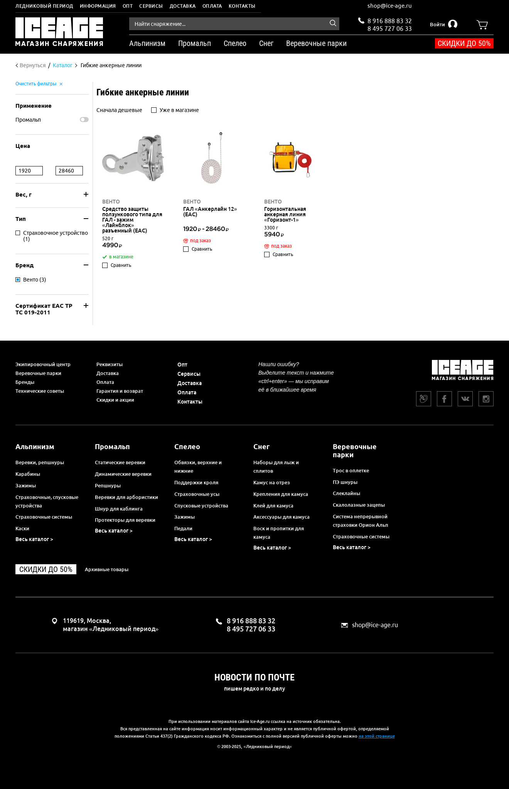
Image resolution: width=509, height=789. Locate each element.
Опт (128, 5)
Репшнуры (108, 485)
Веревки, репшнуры (39, 462)
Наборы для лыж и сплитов (276, 466)
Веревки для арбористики (126, 497)
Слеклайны (346, 493)
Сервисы (151, 5)
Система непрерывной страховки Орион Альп (360, 521)
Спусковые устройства (201, 505)
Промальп (28, 120)
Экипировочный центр (43, 364)
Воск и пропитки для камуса (278, 533)
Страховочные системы (43, 516)
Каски (22, 528)
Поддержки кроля (196, 482)
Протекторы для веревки (125, 520)
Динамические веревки (123, 474)
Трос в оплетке (351, 470)
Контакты (242, 5)
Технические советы (39, 391)
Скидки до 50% (464, 43)
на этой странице (377, 736)
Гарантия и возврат (119, 391)
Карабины (27, 474)
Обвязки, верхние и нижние (198, 466)
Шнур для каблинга (119, 508)
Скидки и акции (115, 399)
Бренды (24, 382)
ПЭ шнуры (345, 482)
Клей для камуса (273, 505)
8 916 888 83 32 (389, 21)
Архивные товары (106, 569)
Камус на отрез (271, 482)
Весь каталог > (34, 539)
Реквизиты (109, 364)
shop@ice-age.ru (389, 5)
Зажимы (25, 485)
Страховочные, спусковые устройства (46, 501)
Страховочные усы (196, 494)
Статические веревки (120, 462)
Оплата (212, 5)
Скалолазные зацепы (359, 504)
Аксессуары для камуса (281, 516)
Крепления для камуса (280, 494)
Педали (183, 528)
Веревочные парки (38, 373)
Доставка (183, 5)
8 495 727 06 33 (389, 28)
